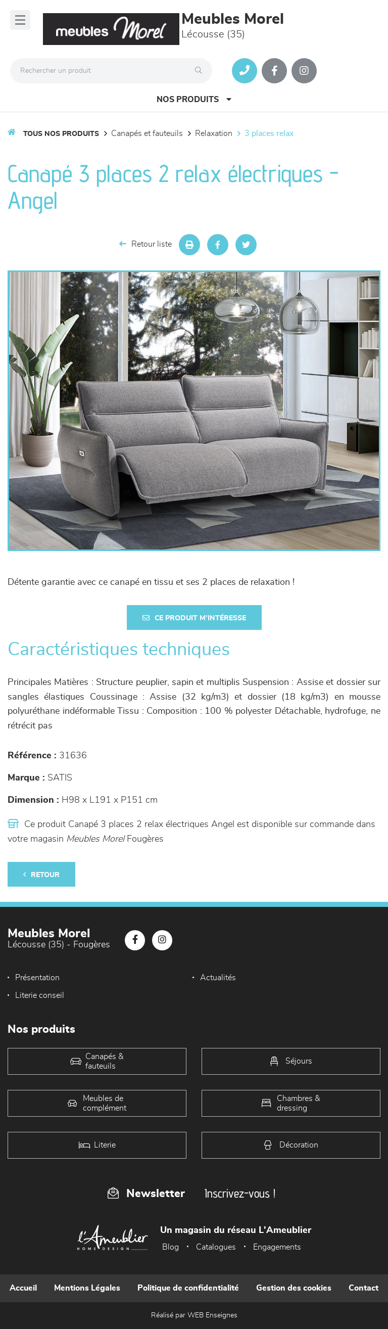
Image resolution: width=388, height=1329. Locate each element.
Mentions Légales (87, 1288)
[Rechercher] (201, 70)
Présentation (37, 978)
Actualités (218, 978)
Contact (363, 1288)
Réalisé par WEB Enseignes (194, 1315)
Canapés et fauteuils (147, 133)
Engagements (277, 1247)
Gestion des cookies (293, 1288)
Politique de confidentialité (188, 1288)
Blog (170, 1247)
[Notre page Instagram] (304, 70)
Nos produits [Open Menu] (194, 99)
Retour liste (145, 244)
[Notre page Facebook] (274, 70)
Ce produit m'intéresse (194, 618)
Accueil (23, 1288)
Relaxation (213, 133)
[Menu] (20, 20)
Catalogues (216, 1247)
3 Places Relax (269, 133)
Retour (41, 875)
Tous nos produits (61, 134)
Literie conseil (39, 995)
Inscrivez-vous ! (240, 1193)
